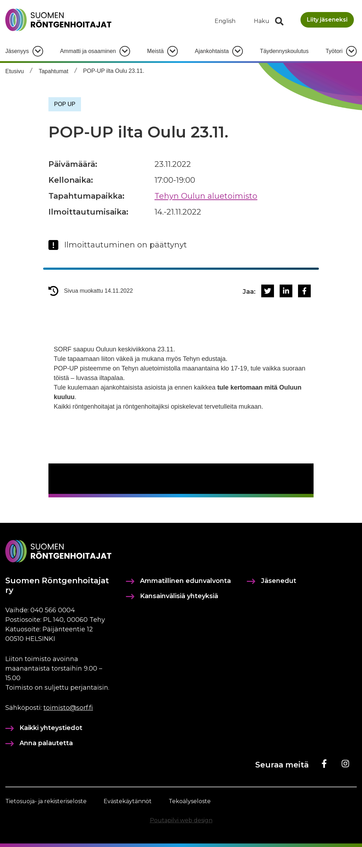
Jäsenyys (17, 51)
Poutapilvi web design (181, 820)
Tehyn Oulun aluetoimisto (205, 196)
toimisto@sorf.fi (68, 708)
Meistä (155, 51)
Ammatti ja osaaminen (88, 51)
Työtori (334, 51)
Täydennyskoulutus (284, 51)
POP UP (64, 104)
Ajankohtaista (212, 51)
